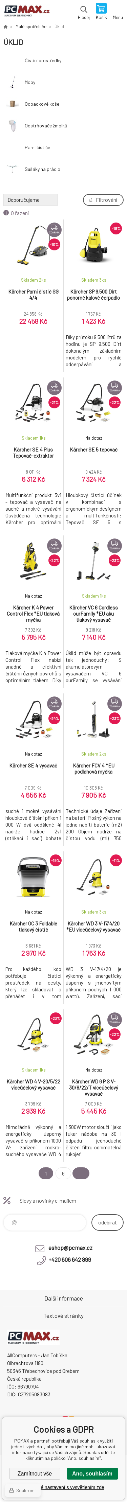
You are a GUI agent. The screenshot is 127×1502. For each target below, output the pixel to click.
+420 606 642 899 (69, 1259)
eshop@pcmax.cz (70, 1247)
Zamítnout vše (35, 1474)
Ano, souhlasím (92, 1474)
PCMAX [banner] (26, 12)
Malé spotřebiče (31, 26)
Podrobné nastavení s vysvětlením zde (63, 1487)
